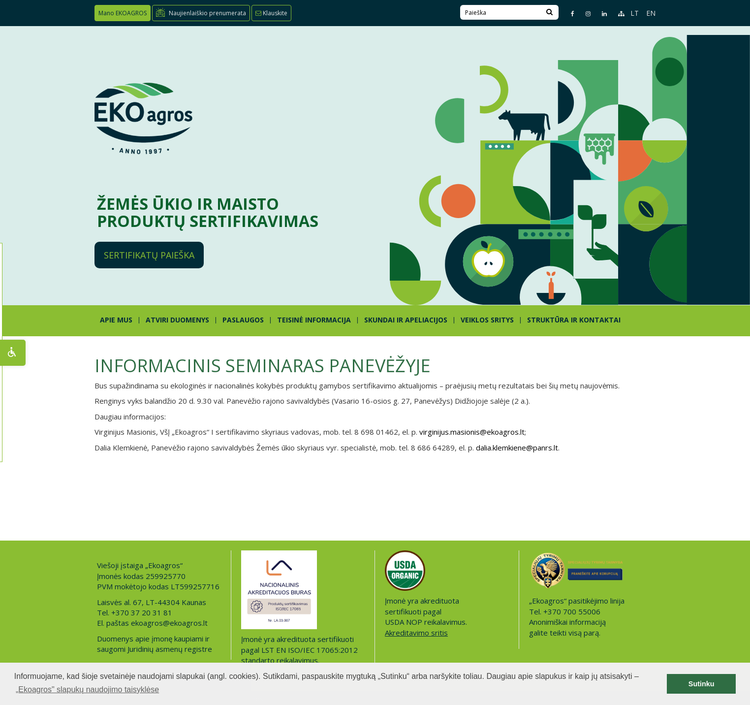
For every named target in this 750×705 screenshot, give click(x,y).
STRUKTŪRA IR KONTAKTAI (574, 319)
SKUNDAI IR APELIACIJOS (405, 319)
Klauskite (271, 13)
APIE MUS (116, 319)
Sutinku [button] (701, 684)
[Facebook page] (568, 13)
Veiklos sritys (487, 319)
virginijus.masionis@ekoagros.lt (472, 432)
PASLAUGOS (243, 319)
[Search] (549, 12)
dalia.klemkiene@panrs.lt (517, 447)
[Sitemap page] (616, 13)
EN (651, 13)
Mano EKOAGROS (122, 13)
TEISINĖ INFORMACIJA (314, 319)
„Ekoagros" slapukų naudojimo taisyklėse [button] (87, 689)
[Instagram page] (584, 13)
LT (634, 13)
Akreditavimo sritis (416, 633)
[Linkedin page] (600, 13)
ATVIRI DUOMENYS (177, 319)
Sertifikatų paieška (149, 255)
